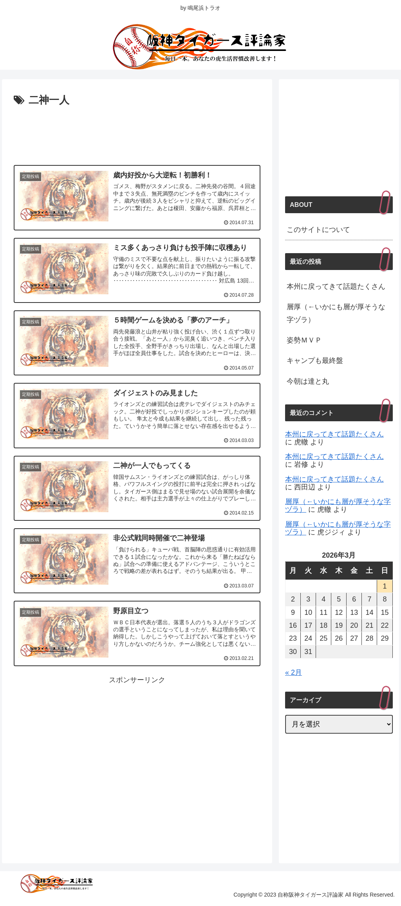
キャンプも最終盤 (315, 360)
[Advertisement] (137, 132)
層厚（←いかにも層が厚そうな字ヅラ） (336, 313)
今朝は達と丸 (308, 381)
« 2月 (293, 672)
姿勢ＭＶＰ (304, 340)
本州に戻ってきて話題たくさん (336, 286)
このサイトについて (318, 230)
